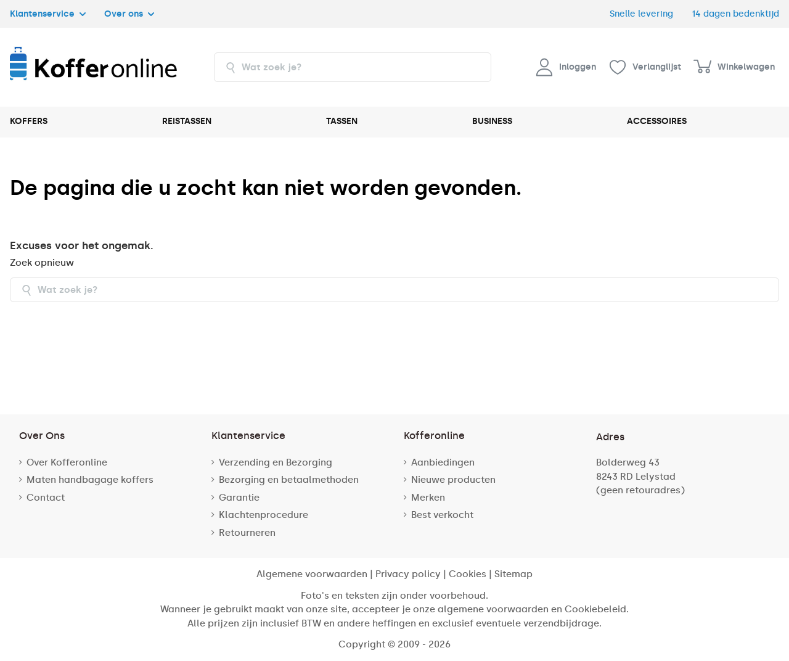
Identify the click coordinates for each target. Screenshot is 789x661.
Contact (46, 497)
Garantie (239, 497)
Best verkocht (442, 514)
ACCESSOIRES (657, 121)
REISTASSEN (186, 121)
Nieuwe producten (453, 479)
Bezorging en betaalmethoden (289, 479)
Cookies (467, 574)
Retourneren (247, 532)
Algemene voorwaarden (311, 574)
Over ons (129, 13)
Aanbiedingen (443, 462)
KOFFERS (28, 121)
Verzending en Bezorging (275, 462)
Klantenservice (48, 13)
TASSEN (342, 121)
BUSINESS (492, 121)
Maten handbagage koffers (90, 479)
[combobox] (352, 67)
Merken (428, 497)
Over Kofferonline (67, 462)
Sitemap (513, 574)
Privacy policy (408, 574)
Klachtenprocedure (263, 514)
